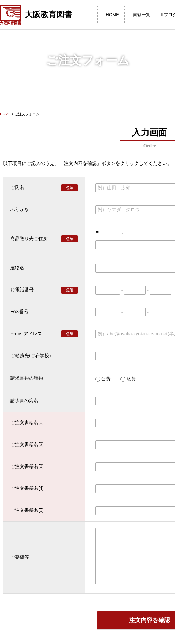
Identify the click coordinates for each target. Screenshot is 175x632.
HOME (111, 14)
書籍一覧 (140, 14)
